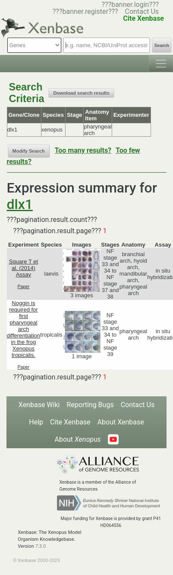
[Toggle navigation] (161, 63)
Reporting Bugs (89, 405)
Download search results (81, 93)
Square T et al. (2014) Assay (23, 268)
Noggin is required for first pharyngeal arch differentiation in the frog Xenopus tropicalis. (24, 329)
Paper (24, 286)
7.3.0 (40, 546)
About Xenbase (121, 422)
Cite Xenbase (70, 422)
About (77, 439)
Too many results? (83, 150)
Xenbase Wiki (39, 405)
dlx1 (20, 204)
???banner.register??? (85, 11)
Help (36, 422)
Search (161, 45)
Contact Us (142, 11)
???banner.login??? (130, 4)
